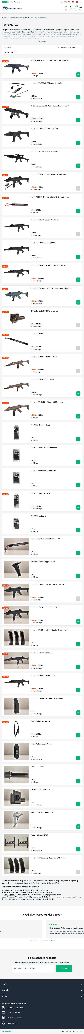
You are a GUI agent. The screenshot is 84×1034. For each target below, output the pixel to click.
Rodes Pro (5, 18)
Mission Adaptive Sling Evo (40, 721)
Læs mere (42, 42)
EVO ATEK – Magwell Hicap (40, 425)
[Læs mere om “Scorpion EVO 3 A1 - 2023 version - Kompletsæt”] (78, 188)
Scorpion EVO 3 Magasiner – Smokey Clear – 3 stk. (49, 630)
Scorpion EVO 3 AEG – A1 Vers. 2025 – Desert (47, 402)
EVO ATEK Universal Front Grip (41, 493)
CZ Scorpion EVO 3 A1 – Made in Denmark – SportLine (50, 60)
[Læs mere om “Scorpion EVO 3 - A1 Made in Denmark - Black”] (78, 598)
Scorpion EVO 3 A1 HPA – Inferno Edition (45, 607)
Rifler (36, 18)
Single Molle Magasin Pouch (41, 744)
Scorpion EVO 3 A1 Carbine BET (42, 653)
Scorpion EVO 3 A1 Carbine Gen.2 (43, 675)
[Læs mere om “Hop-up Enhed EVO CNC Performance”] (78, 325)
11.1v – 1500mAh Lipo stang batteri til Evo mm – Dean (50, 197)
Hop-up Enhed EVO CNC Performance (44, 311)
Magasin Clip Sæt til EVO (39, 835)
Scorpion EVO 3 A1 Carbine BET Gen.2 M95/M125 (48, 265)
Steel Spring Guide (37, 767)
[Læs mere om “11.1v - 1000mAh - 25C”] (78, 348)
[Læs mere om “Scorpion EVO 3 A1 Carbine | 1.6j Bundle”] (78, 234)
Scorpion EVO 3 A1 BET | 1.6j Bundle (43, 243)
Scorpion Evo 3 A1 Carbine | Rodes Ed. (44, 151)
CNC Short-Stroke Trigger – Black (43, 562)
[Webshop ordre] (69, 48)
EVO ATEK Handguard (38, 516)
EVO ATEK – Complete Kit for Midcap (44, 448)
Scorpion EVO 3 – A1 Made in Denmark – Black (47, 584)
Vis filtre (8, 48)
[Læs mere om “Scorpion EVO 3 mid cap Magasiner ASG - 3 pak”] (78, 872)
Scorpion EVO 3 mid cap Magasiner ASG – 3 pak (48, 858)
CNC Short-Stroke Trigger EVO (42, 812)
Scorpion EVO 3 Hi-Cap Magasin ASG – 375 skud (48, 698)
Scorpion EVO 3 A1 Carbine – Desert (44, 357)
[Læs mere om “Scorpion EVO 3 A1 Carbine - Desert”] (78, 371)
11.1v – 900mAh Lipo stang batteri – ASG (45, 539)
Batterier (7, 892)
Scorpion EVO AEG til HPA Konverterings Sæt (47, 83)
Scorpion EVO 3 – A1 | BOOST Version (44, 129)
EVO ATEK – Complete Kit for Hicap (43, 470)
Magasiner (8, 890)
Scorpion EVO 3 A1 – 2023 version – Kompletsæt (48, 174)
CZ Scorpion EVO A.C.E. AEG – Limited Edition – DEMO (50, 106)
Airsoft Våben (29, 18)
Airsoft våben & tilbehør (17, 18)
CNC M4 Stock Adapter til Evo (41, 789)
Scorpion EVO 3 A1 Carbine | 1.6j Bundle (45, 220)
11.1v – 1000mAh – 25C (39, 334)
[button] (78, 74)
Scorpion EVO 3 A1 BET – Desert (42, 379)
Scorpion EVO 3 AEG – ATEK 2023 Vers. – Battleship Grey (51, 288)
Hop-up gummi (9, 895)
